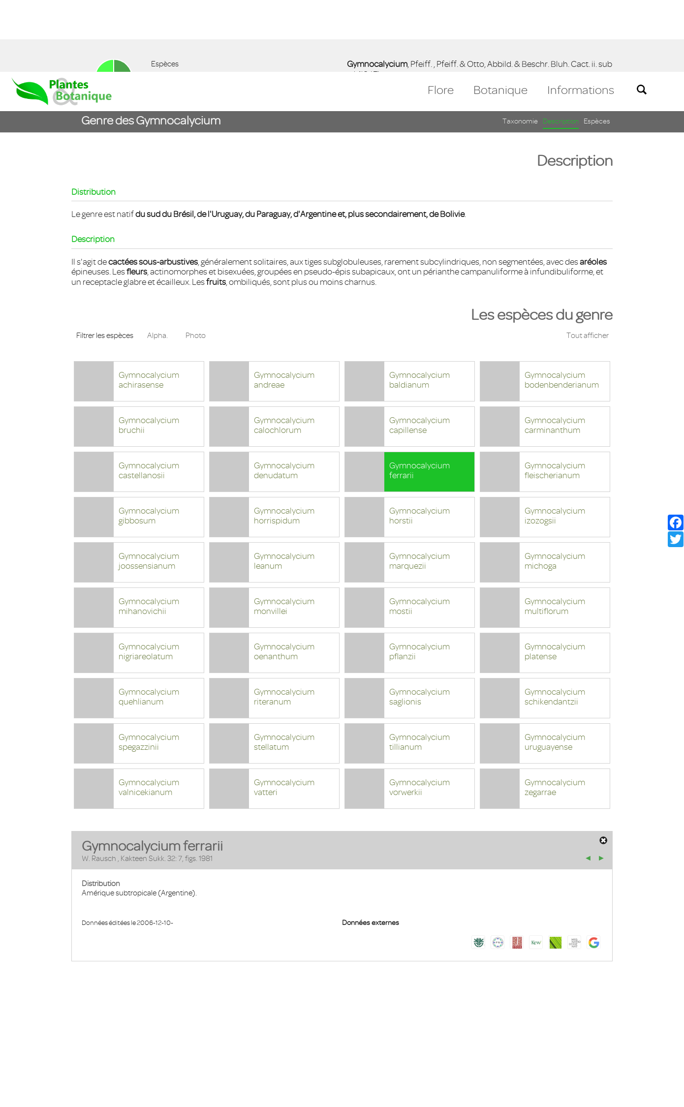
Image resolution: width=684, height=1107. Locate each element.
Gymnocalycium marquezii (419, 489)
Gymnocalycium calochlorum (284, 353)
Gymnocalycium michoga (555, 489)
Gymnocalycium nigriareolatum (149, 580)
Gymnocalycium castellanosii (149, 399)
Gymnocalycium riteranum (284, 625)
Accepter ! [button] (649, 1094)
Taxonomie (520, 49)
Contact (30, 1050)
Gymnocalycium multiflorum (555, 534)
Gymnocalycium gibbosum (149, 444)
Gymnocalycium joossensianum (149, 489)
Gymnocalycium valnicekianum (149, 716)
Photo (196, 263)
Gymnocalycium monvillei (284, 534)
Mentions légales (86, 1050)
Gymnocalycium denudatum (284, 399)
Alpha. (157, 263)
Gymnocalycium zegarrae (555, 716)
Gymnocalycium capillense (419, 353)
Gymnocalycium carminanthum (555, 353)
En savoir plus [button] (278, 1094)
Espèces (597, 49)
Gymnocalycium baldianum (419, 308)
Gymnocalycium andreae (284, 308)
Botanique (500, 18)
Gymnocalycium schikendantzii (555, 625)
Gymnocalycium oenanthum (284, 580)
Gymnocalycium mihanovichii (149, 534)
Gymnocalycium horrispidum (284, 444)
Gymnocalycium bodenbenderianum (562, 308)
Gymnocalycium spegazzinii (149, 670)
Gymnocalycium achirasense (149, 308)
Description (561, 49)
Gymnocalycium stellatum (284, 670)
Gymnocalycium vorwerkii (419, 716)
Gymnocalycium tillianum (419, 670)
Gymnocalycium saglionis (419, 625)
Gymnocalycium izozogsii (555, 444)
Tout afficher (587, 263)
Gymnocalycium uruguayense (555, 670)
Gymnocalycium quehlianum (149, 625)
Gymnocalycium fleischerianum (555, 399)
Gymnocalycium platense (555, 580)
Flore (441, 18)
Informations (580, 18)
